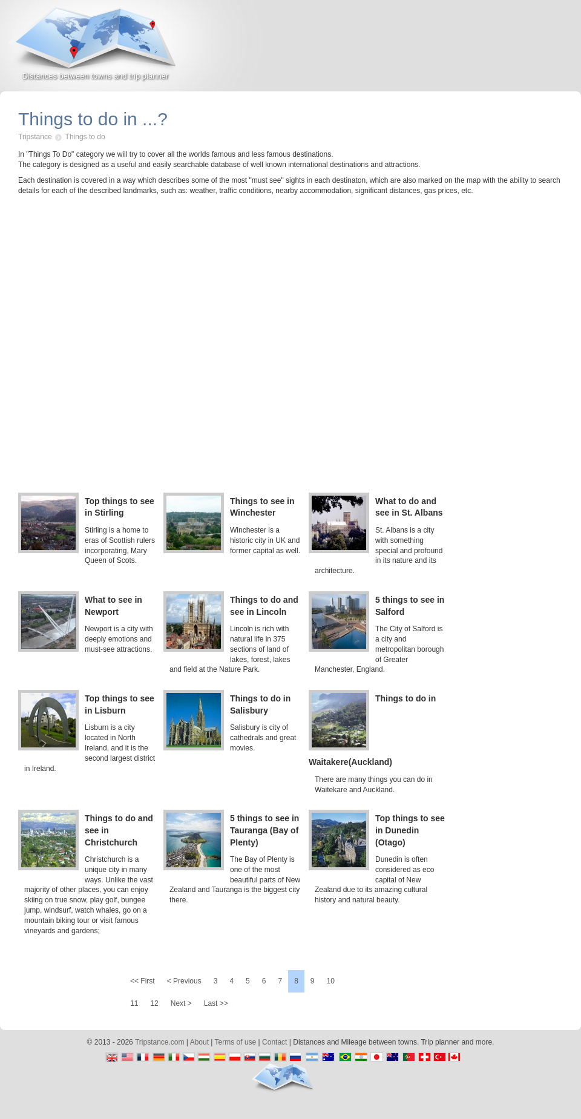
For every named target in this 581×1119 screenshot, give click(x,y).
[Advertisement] (439, 51)
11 (134, 1003)
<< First (142, 981)
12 (154, 1003)
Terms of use (236, 1042)
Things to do (85, 137)
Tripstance (35, 137)
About (199, 1042)
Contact (274, 1042)
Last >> (216, 1003)
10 (331, 981)
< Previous (184, 981)
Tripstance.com (160, 1042)
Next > (181, 1003)
